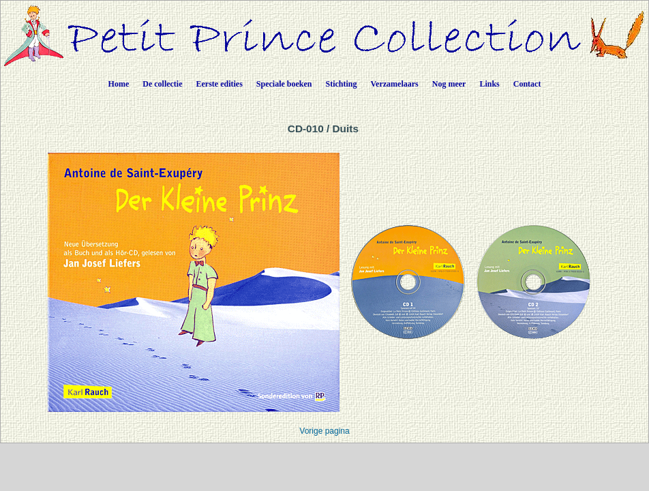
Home (119, 84)
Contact (527, 84)
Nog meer (449, 84)
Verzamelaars (395, 84)
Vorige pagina (324, 431)
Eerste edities (219, 84)
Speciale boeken (284, 84)
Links (489, 84)
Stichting (341, 84)
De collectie (162, 84)
